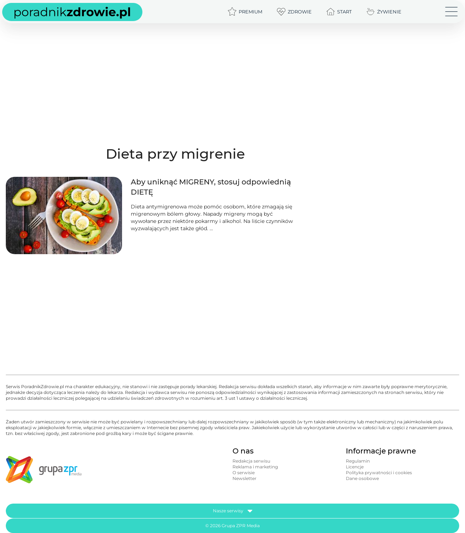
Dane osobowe (362, 478)
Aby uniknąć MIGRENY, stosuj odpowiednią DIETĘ (211, 187)
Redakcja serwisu (251, 461)
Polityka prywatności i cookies (379, 472)
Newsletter (244, 478)
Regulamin (358, 461)
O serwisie (243, 472)
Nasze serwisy (232, 511)
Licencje (355, 466)
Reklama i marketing (255, 466)
